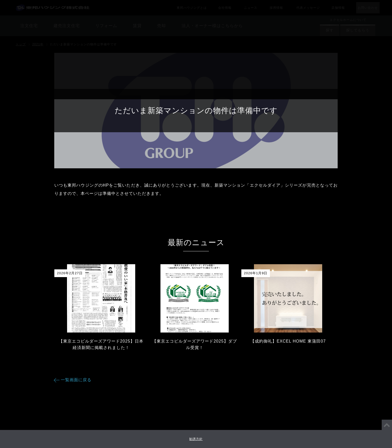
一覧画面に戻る (76, 380)
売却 (196, 21)
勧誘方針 (196, 439)
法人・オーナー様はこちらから (196, 33)
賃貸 (196, 9)
